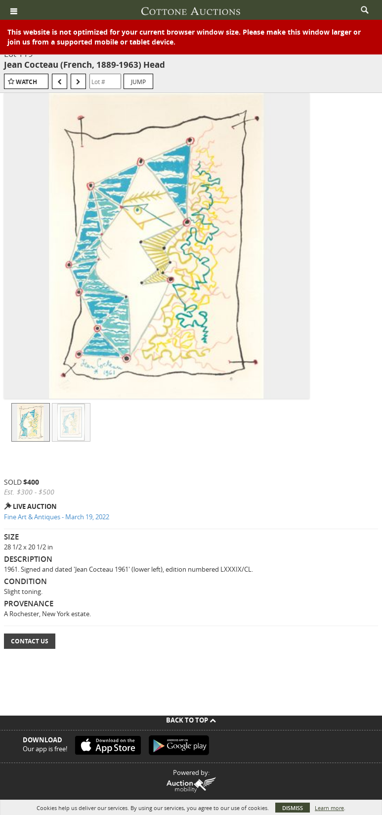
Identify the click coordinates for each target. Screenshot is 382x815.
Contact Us (29, 641)
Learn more (329, 808)
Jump (138, 82)
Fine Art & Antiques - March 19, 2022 (56, 516)
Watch (26, 82)
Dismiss (292, 808)
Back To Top (191, 720)
